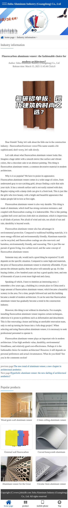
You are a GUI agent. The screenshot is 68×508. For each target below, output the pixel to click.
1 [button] (32, 38)
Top (59, 503)
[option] (34, 29)
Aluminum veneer (29, 146)
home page (8, 503)
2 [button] (35, 38)
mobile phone (42, 503)
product (25, 503)
